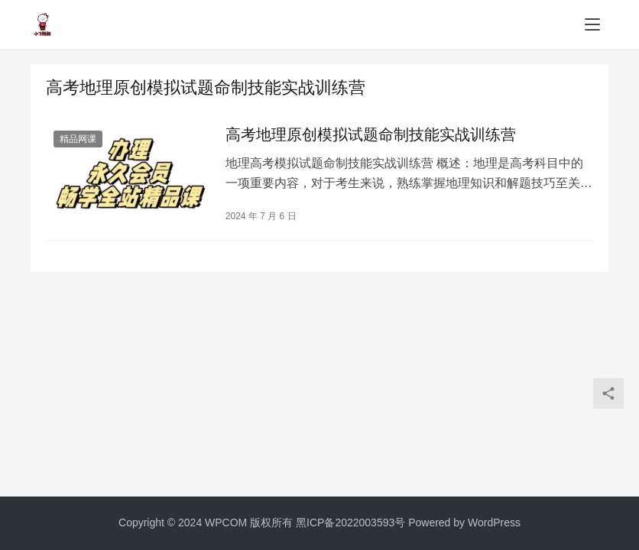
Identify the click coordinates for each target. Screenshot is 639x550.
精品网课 (78, 139)
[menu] (592, 24)
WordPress (494, 522)
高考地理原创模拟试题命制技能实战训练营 (370, 134)
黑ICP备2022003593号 (350, 522)
